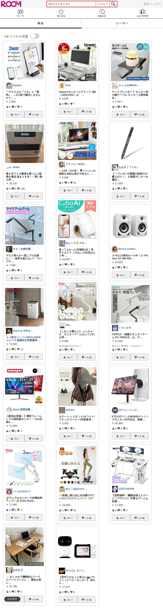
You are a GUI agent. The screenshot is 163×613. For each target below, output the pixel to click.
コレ (17, 114)
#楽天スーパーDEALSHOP (25, 337)
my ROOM (142, 13)
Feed (20, 13)
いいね (35, 114)
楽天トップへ (152, 4)
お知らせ (102, 13)
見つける (61, 13)
